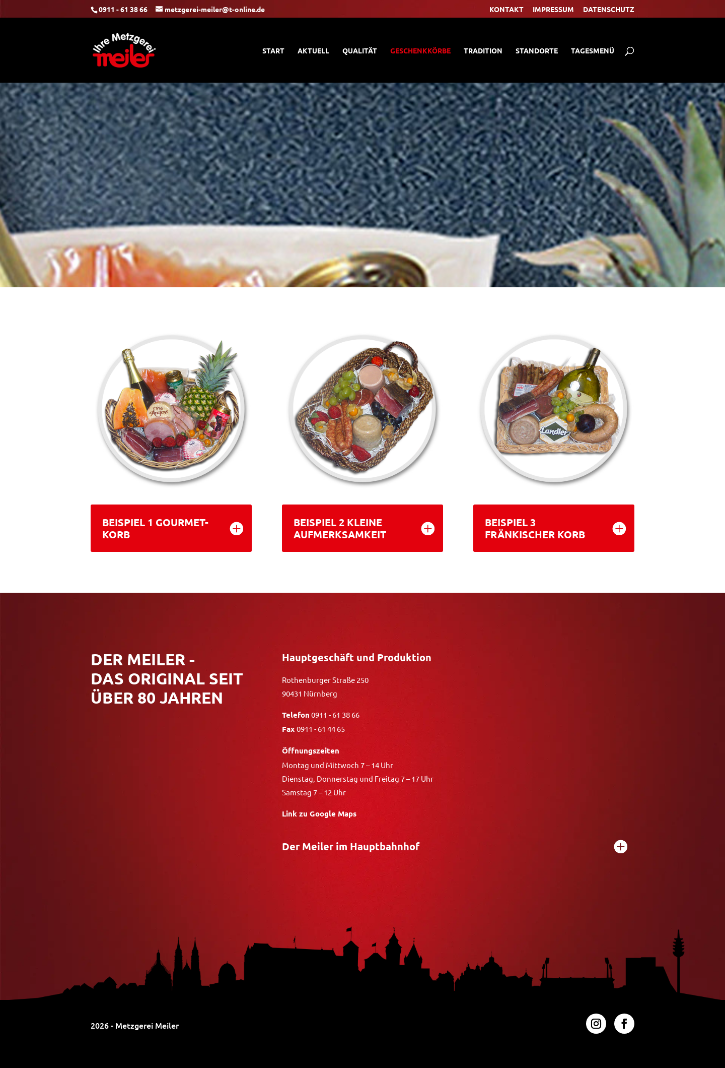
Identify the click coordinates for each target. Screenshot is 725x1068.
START (273, 51)
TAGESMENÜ (592, 51)
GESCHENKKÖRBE (420, 51)
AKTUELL (313, 51)
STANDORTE (537, 51)
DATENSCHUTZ (608, 10)
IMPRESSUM (553, 10)
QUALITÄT (359, 51)
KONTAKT (506, 10)
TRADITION (483, 51)
